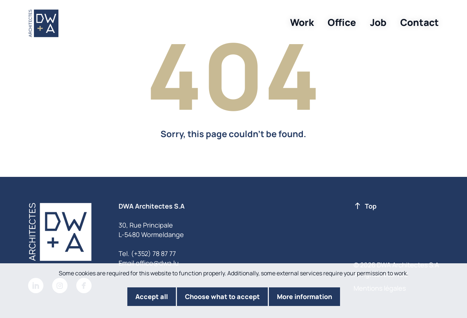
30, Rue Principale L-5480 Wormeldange (151, 230)
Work (302, 22)
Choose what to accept (222, 296)
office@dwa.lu (157, 263)
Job (378, 22)
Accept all (151, 296)
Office (342, 22)
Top (365, 206)
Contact (419, 22)
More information (304, 296)
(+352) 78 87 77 (153, 253)
